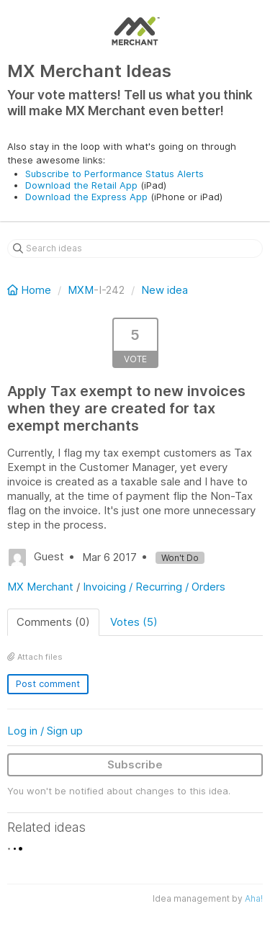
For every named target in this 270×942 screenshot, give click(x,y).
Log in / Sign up (45, 730)
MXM (81, 290)
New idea (164, 290)
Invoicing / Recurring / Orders (154, 586)
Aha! (254, 898)
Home (30, 290)
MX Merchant (40, 586)
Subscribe (135, 764)
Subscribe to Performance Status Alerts (114, 173)
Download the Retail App (81, 185)
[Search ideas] (135, 248)
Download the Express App (86, 196)
